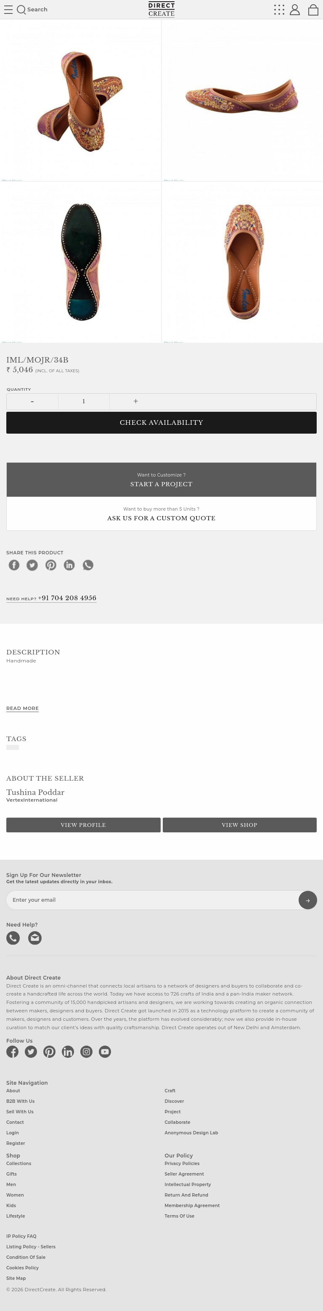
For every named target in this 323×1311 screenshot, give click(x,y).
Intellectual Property (188, 1184)
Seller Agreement (184, 1174)
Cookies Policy (22, 1268)
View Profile (83, 825)
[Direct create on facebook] (13, 1051)
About (13, 1091)
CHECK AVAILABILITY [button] (162, 422)
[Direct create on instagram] (87, 1051)
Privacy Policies (182, 1163)
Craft (170, 1091)
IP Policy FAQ (21, 1236)
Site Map (16, 1278)
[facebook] (13, 564)
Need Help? (51, 598)
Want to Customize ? (161, 480)
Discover (174, 1101)
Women (15, 1195)
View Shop (239, 825)
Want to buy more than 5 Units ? (161, 514)
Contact (15, 1122)
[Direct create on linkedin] (69, 1051)
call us (13, 937)
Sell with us (20, 1112)
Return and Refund (187, 1195)
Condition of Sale (25, 1257)
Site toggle (8, 9)
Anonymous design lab (191, 1133)
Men (11, 1184)
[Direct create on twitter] (32, 1051)
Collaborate (178, 1122)
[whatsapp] (87, 564)
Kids (11, 1205)
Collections (18, 1163)
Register (15, 1143)
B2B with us (20, 1101)
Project (173, 1112)
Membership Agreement (192, 1205)
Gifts (11, 1174)
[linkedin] (69, 564)
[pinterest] (50, 564)
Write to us (35, 937)
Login (12, 1133)
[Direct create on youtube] (106, 1051)
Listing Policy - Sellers (31, 1247)
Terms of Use (180, 1216)
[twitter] (32, 564)
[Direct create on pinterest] (50, 1051)
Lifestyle (15, 1216)
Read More (22, 708)
